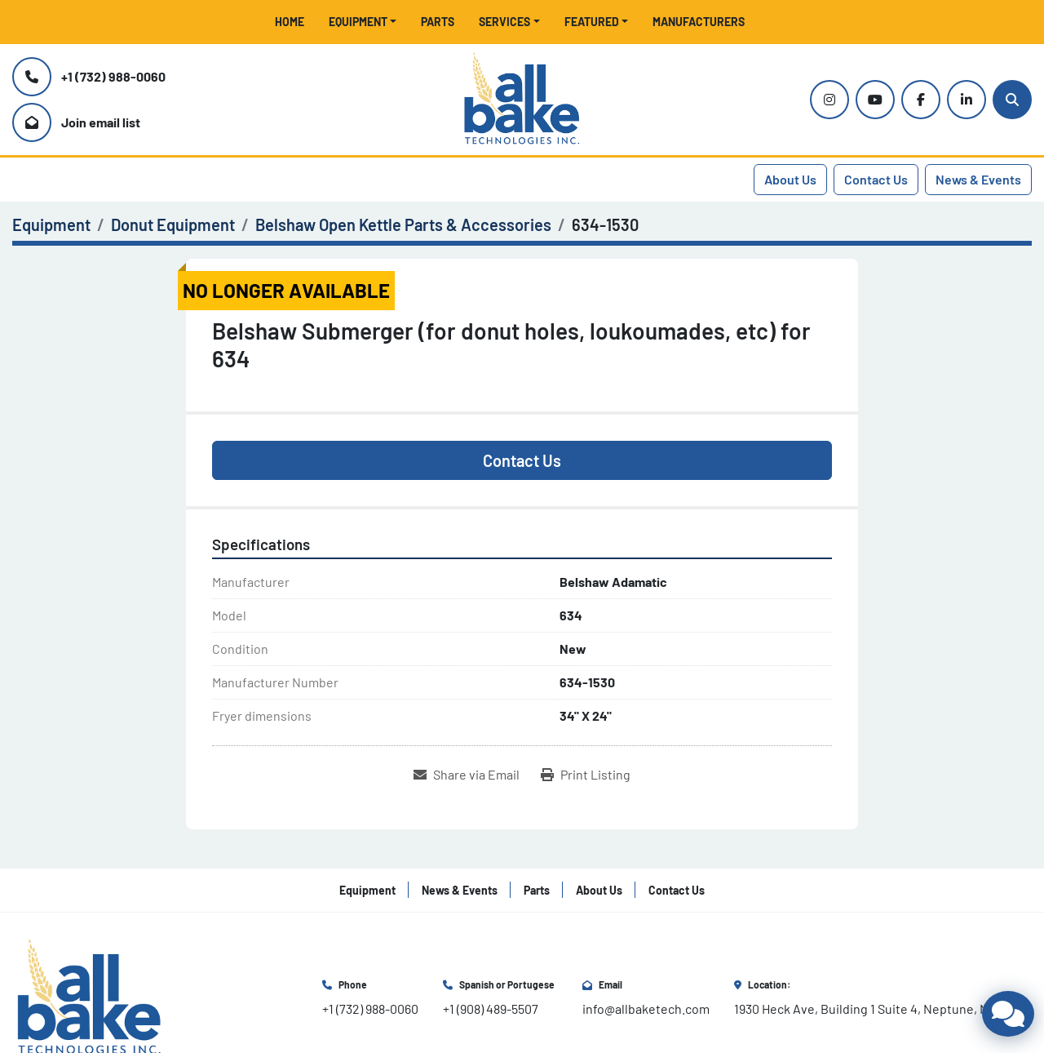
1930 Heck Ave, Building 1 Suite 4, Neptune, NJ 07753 (883, 1008)
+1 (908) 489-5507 (490, 1008)
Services (504, 22)
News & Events (978, 179)
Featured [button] (591, 22)
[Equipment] (51, 224)
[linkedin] (966, 99)
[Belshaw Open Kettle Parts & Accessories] (403, 224)
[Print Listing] (585, 774)
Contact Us (876, 179)
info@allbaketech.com (646, 1008)
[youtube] (875, 99)
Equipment (358, 22)
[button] (363, 21)
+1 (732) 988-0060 (113, 76)
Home (289, 22)
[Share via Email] (466, 774)
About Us (790, 179)
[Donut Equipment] (173, 224)
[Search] (1012, 99)
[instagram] (829, 99)
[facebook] (920, 99)
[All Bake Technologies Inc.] (89, 996)
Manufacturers (698, 22)
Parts (437, 22)
